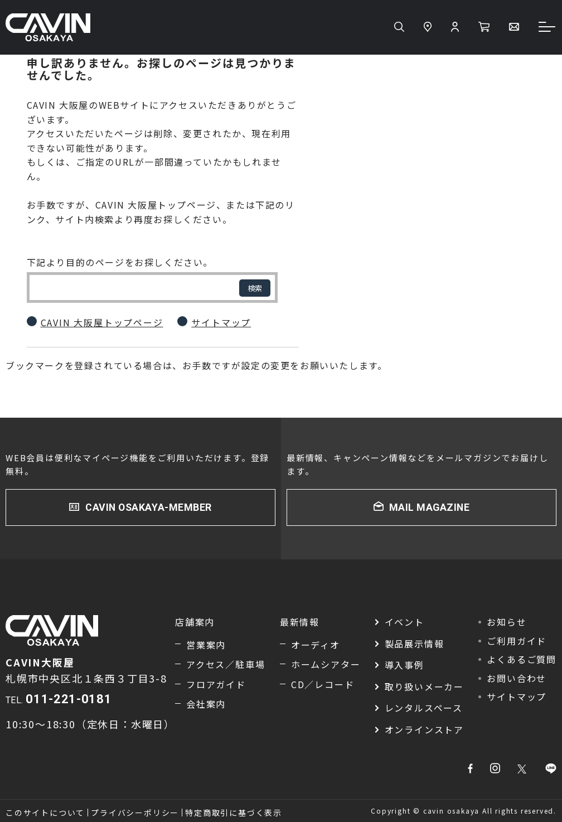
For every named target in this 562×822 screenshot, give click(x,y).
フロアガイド (216, 684)
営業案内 (206, 644)
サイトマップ (221, 322)
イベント (404, 621)
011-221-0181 (69, 699)
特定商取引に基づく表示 (233, 812)
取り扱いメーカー (424, 686)
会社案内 (206, 704)
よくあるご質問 (521, 659)
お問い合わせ (516, 678)
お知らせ (506, 621)
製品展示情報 (414, 643)
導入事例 (404, 665)
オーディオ (315, 644)
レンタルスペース (424, 708)
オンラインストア (424, 729)
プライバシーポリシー (135, 812)
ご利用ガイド (516, 640)
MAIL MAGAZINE (429, 507)
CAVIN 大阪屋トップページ (102, 322)
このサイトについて (45, 812)
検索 (255, 288)
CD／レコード (323, 684)
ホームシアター (326, 664)
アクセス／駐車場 (225, 664)
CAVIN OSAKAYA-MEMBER (149, 507)
